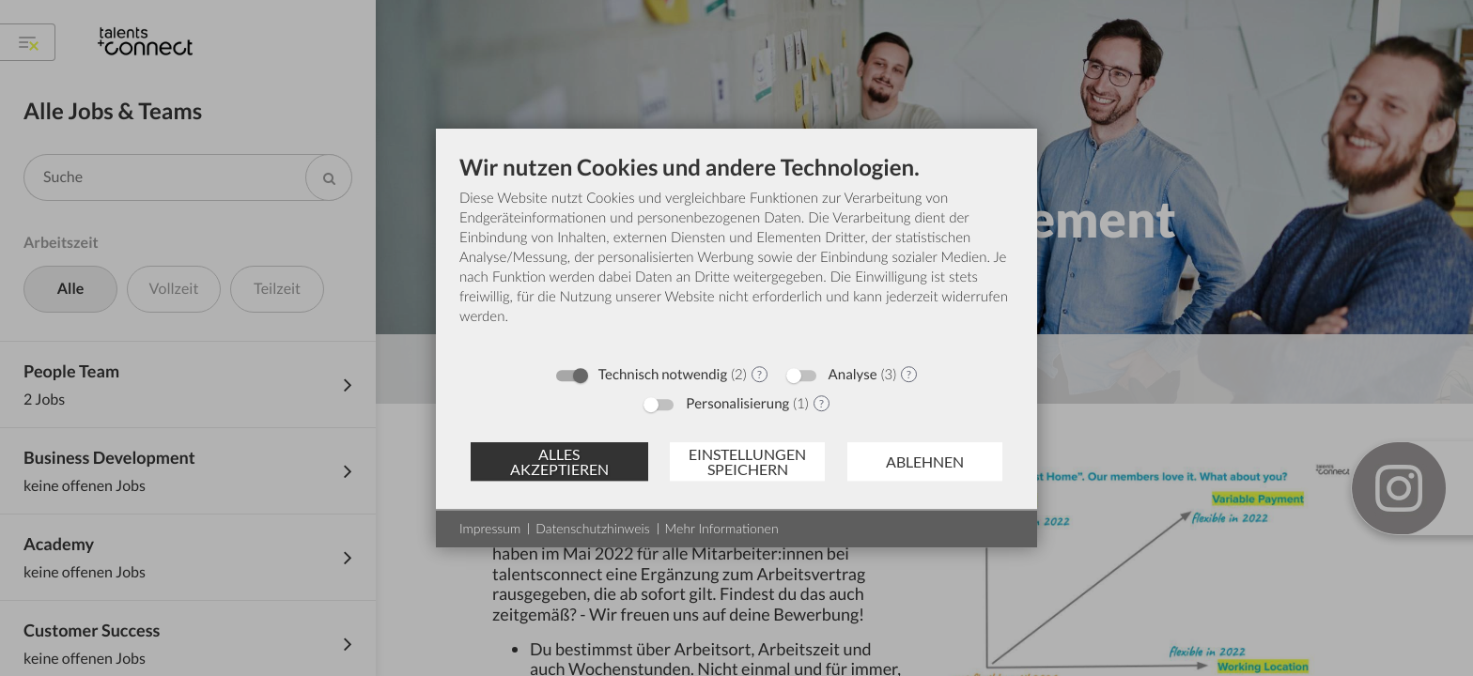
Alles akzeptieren (559, 461)
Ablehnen (925, 461)
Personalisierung (737, 403)
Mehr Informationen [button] (722, 528)
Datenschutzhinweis (592, 528)
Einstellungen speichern (747, 461)
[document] (736, 254)
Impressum (489, 528)
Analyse (853, 374)
